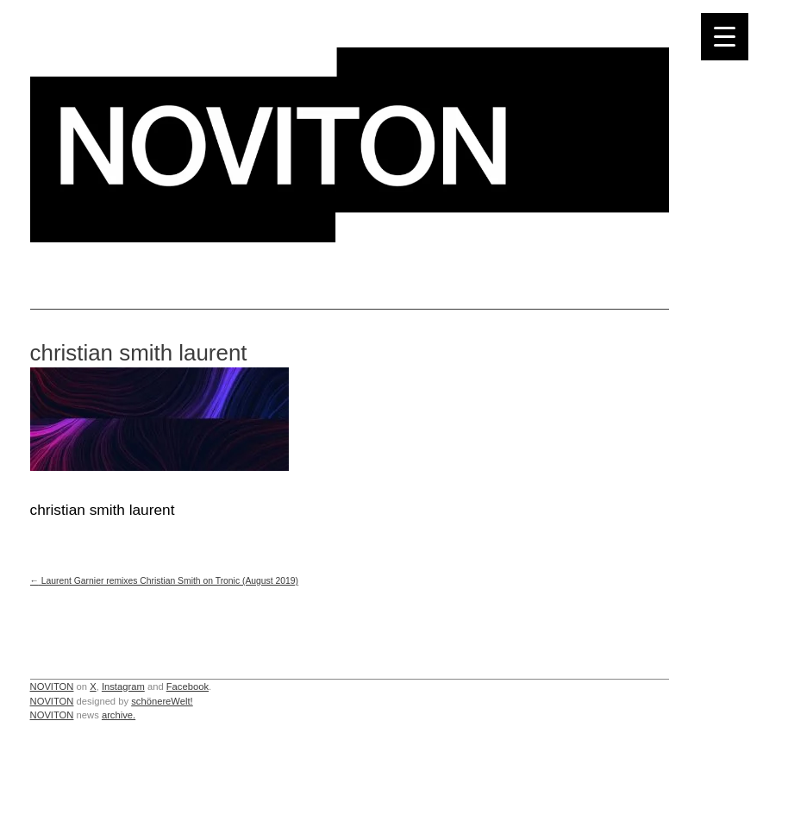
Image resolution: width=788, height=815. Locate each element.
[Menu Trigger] (724, 36)
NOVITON (52, 686)
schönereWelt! (162, 701)
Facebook (187, 686)
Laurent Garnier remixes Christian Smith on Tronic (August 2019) (164, 581)
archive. (118, 715)
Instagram (123, 686)
